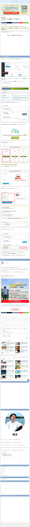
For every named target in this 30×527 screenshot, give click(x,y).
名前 (3, 323)
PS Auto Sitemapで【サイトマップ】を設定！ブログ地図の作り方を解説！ (18, 358)
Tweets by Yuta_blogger (4, 480)
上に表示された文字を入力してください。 (7, 332)
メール (3, 326)
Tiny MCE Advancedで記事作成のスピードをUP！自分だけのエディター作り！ (12, 356)
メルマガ (2, 475)
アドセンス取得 (3, 470)
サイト (3, 328)
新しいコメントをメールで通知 (7, 335)
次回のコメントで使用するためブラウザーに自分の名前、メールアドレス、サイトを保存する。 (15, 329)
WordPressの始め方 (4, 17)
